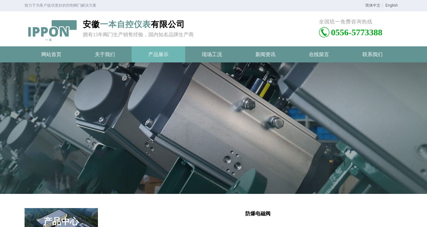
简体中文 (372, 5)
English (391, 5)
